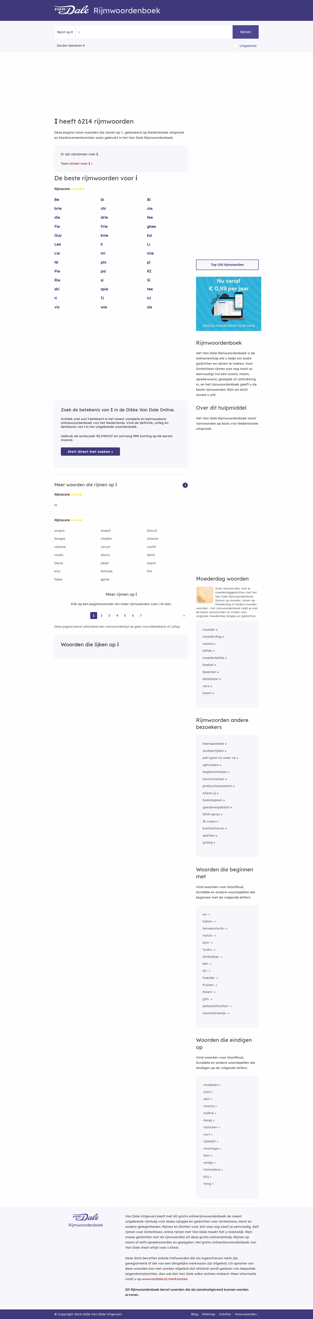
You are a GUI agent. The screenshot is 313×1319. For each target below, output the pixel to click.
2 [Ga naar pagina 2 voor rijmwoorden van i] (101, 615)
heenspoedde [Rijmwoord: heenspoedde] (213, 743)
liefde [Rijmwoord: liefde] (207, 651)
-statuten (210, 1127)
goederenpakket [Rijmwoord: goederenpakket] (216, 807)
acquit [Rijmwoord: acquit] (106, 530)
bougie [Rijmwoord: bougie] (59, 538)
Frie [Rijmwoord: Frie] (104, 226)
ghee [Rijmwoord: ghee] (151, 226)
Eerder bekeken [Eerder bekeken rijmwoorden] (69, 45)
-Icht (206, 1092)
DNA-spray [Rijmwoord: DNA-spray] (211, 814)
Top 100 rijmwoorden (227, 265)
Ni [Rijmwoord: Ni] (56, 262)
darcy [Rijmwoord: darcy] (105, 555)
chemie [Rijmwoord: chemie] (60, 547)
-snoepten (210, 1085)
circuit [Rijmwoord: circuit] (105, 547)
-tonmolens (211, 1169)
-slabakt (209, 1141)
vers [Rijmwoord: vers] (206, 686)
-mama (208, 1106)
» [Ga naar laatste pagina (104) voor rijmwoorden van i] (184, 615)
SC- (205, 971)
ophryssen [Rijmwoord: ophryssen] (211, 765)
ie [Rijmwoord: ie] (55, 505)
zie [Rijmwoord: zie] (149, 307)
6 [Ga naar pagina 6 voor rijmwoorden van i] (133, 615)
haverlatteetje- (215, 1013)
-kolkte (208, 1113)
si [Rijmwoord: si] (102, 280)
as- (205, 914)
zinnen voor (79, 163)
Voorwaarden (246, 1314)
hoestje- (209, 978)
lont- (206, 942)
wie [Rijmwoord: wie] (104, 307)
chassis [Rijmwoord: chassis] (152, 538)
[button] (185, 485)
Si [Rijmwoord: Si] (148, 280)
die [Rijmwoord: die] (57, 217)
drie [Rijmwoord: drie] (104, 217)
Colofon (225, 1314)
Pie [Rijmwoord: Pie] (57, 271)
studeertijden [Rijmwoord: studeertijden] (213, 751)
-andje (208, 1162)
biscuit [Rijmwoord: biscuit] (152, 530)
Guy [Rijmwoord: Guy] (58, 235)
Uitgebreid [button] (248, 46)
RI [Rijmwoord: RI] (149, 271)
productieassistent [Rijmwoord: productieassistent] (217, 786)
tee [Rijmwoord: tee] (150, 289)
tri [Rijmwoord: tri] (149, 298)
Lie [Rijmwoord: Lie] (57, 253)
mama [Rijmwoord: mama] (208, 644)
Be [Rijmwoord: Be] (56, 199)
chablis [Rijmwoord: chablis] (106, 538)
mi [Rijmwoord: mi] (103, 253)
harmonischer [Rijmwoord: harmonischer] (213, 779)
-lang (207, 1184)
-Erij (206, 1177)
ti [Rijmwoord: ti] (55, 298)
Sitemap (208, 1314)
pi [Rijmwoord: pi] (148, 262)
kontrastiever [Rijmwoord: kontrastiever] (213, 828)
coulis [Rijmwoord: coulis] (58, 555)
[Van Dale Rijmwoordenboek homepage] (73, 10)
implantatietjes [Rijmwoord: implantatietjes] (215, 772)
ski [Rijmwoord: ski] (56, 289)
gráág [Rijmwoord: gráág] (208, 842)
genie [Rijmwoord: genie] (105, 579)
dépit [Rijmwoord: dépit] (105, 563)
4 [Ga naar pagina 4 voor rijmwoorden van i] (117, 615)
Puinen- (209, 985)
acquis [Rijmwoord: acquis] (59, 530)
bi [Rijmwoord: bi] (102, 199)
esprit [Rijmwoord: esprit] (151, 563)
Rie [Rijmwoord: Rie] (57, 280)
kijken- (208, 921)
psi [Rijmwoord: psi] (103, 271)
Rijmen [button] (245, 32)
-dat (206, 1099)
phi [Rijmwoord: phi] (103, 262)
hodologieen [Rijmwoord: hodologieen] (212, 800)
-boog (207, 1120)
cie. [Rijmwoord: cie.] (150, 208)
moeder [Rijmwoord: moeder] (209, 629)
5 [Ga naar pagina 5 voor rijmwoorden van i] (125, 615)
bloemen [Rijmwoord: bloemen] (209, 672)
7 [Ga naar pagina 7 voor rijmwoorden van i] (141, 615)
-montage (210, 1148)
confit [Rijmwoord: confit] (151, 547)
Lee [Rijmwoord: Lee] (57, 244)
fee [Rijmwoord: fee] (150, 217)
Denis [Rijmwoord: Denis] (58, 563)
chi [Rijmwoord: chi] (103, 208)
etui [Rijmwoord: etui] (57, 571)
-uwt (206, 1134)
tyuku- (208, 949)
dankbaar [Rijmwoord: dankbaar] (210, 679)
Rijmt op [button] (63, 32)
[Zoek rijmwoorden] (99, 32)
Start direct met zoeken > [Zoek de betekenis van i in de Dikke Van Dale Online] (90, 452)
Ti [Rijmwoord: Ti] (102, 298)
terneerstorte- (214, 928)
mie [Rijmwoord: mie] (150, 253)
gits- (206, 999)
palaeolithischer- (216, 1006)
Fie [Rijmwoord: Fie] (57, 226)
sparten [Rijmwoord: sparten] (209, 835)
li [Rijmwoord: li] (102, 244)
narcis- (208, 935)
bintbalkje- (211, 957)
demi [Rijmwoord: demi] (151, 555)
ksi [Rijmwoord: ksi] (149, 235)
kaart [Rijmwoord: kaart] (207, 693)
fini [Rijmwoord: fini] (149, 571)
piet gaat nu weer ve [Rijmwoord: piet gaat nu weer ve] (219, 758)
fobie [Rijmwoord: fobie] (58, 579)
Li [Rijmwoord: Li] (148, 244)
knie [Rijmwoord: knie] (104, 235)
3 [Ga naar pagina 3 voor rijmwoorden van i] (109, 615)
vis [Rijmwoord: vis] (56, 307)
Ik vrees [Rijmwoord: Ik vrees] (209, 821)
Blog (194, 1314)
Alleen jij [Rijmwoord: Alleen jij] (209, 793)
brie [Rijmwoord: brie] (58, 208)
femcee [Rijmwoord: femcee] (107, 571)
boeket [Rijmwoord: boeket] (208, 665)
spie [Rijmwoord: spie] (104, 289)
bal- (206, 964)
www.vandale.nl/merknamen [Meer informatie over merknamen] (165, 1279)
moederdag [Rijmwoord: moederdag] (212, 636)
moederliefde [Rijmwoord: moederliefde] (213, 658)
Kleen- (208, 992)
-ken (206, 1155)
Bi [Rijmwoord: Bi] (149, 199)
